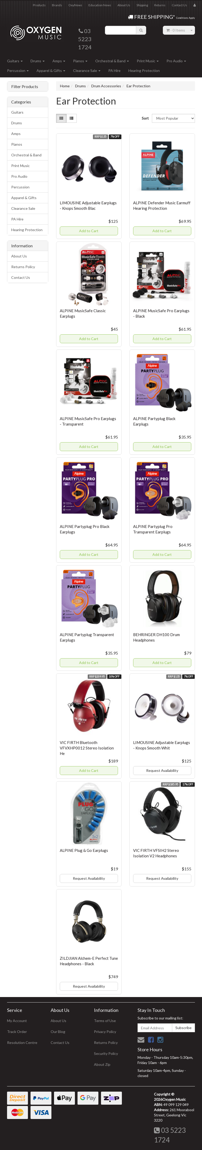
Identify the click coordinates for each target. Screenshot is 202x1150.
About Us (123, 5)
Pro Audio (176, 61)
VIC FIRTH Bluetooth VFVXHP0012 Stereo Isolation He (87, 748)
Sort (145, 118)
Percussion (18, 70)
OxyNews (75, 5)
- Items (175, 30)
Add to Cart (88, 231)
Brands (57, 5)
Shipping (142, 5)
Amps (58, 61)
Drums (38, 61)
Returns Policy (23, 267)
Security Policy (106, 1053)
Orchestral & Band (112, 61)
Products (39, 5)
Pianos (80, 61)
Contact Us (179, 5)
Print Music (148, 61)
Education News (99, 5)
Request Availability (162, 770)
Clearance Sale (86, 70)
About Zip (102, 1064)
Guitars (15, 61)
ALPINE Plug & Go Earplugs (84, 850)
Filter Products (24, 86)
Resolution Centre (22, 1042)
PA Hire (114, 70)
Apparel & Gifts (51, 70)
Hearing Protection (144, 70)
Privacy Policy (105, 1031)
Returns (159, 5)
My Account (17, 1020)
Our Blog (58, 1031)
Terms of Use (105, 1020)
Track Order (17, 1031)
